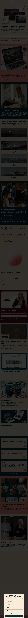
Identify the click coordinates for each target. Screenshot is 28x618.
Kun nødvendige (14, 613)
